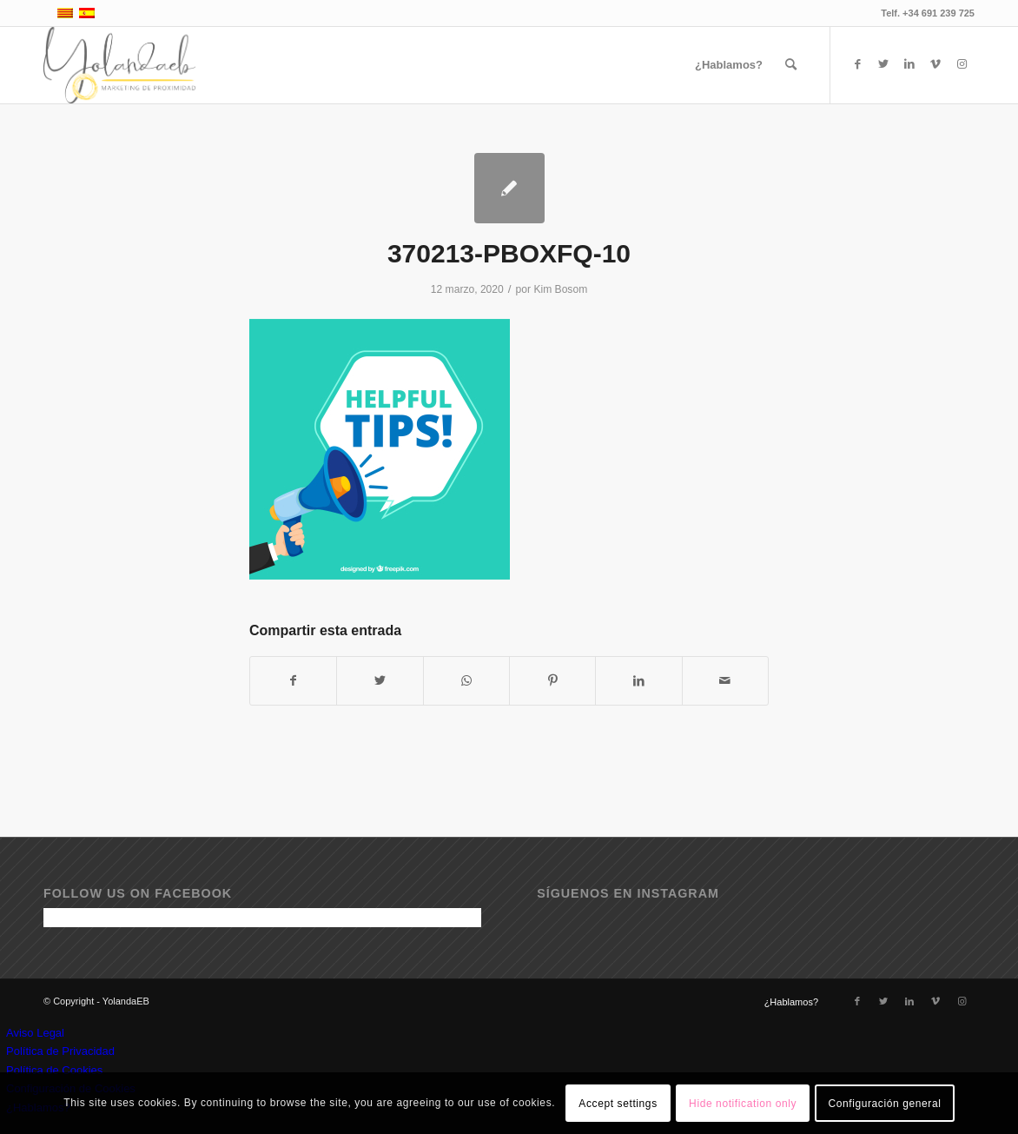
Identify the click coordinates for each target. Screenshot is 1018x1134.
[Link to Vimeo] (935, 64)
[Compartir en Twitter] (379, 681)
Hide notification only (743, 1104)
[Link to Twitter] (883, 64)
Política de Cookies (54, 1070)
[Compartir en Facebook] (293, 681)
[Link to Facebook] (857, 64)
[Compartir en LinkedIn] (638, 681)
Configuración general (884, 1104)
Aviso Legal (35, 1032)
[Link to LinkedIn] (909, 64)
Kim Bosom (560, 289)
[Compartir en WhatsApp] (466, 681)
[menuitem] (729, 65)
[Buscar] (791, 65)
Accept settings (617, 1104)
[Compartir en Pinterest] (552, 681)
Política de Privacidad (60, 1051)
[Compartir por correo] (725, 681)
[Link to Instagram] (962, 64)
